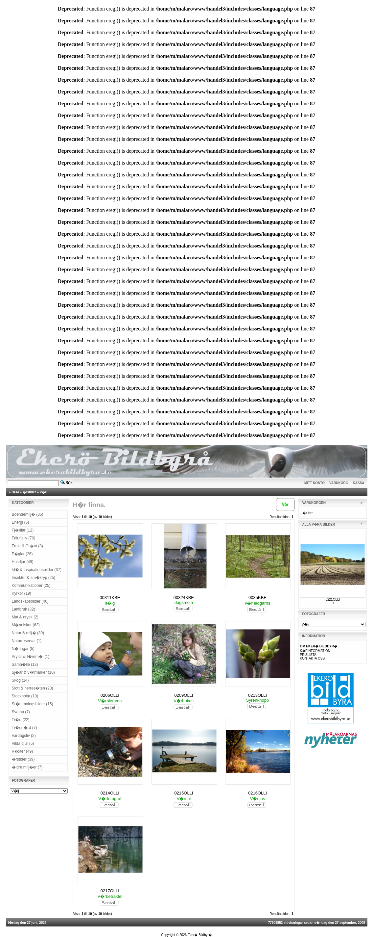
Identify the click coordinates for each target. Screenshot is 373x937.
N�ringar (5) (23, 648)
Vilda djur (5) (23, 743)
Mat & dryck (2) (25, 617)
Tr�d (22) (21, 719)
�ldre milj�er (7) (27, 767)
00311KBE (110, 597)
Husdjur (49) (23, 562)
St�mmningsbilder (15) (32, 704)
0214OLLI (110, 793)
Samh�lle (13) (25, 664)
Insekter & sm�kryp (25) (34, 577)
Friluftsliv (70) (23, 538)
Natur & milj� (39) (28, 633)
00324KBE (184, 597)
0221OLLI (332, 599)
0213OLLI (257, 695)
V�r (43, 492)
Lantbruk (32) (23, 609)
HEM (15, 492)
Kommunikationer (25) (31, 585)
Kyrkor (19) (21, 593)
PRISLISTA (308, 655)
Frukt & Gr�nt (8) (27, 546)
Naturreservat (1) (27, 640)
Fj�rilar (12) (23, 530)
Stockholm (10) (25, 696)
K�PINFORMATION (315, 651)
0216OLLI (257, 793)
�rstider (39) (23, 759)
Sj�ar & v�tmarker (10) (33, 672)
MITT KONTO (314, 483)
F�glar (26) (22, 554)
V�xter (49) (22, 751)
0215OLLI (183, 793)
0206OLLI (110, 695)
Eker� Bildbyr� (200, 935)
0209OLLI (183, 695)
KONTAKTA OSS (312, 658)
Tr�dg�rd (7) (24, 727)
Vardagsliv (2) (24, 735)
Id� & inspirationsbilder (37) (36, 569)
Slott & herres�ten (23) (32, 688)
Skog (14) (20, 680)
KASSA (358, 483)
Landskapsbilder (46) (30, 601)
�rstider (29, 492)
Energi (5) (20, 522)
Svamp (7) (21, 712)
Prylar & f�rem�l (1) (31, 656)
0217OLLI (110, 890)
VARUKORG (338, 483)
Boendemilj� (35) (27, 514)
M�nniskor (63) (26, 625)
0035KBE (257, 597)
